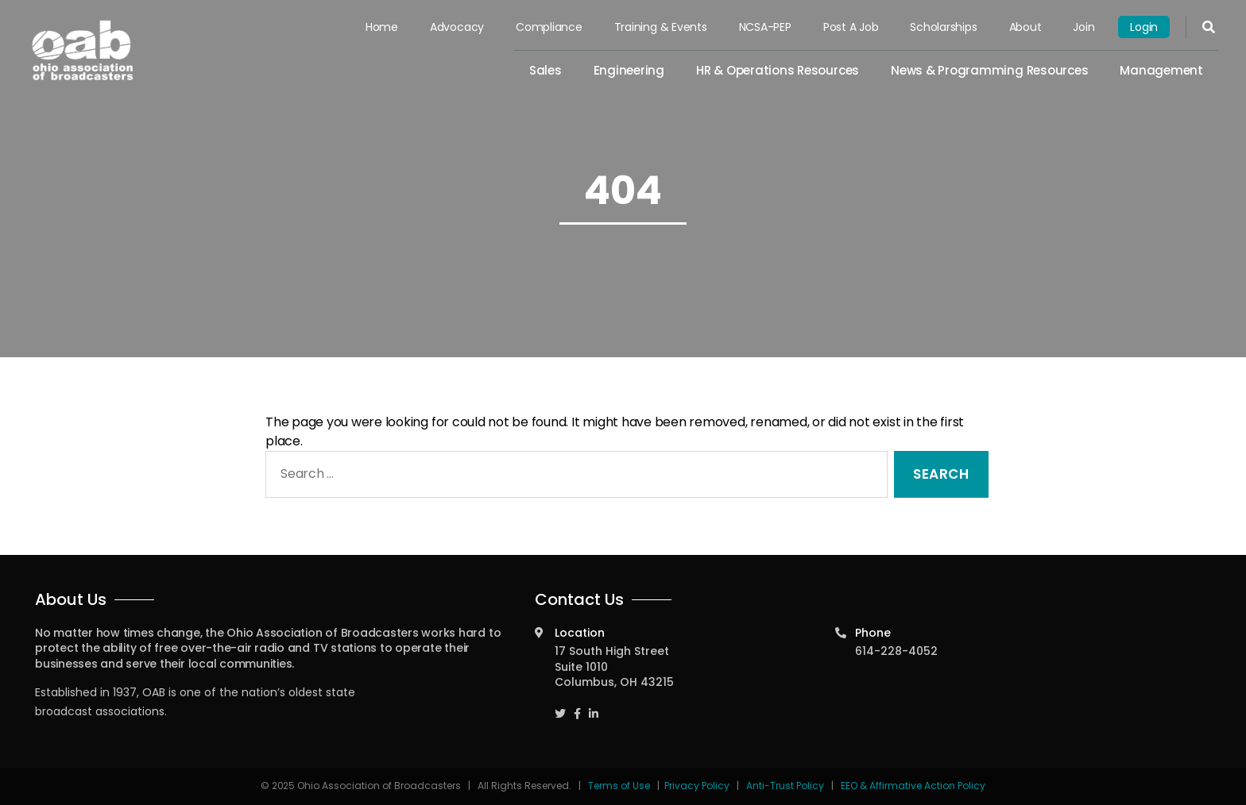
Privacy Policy (696, 785)
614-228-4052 (896, 651)
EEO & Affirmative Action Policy (913, 785)
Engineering (629, 70)
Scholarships (943, 27)
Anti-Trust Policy (785, 785)
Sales (545, 70)
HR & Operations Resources (777, 70)
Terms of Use (620, 785)
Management (1161, 70)
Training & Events (660, 27)
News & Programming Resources (989, 70)
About (1025, 27)
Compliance (549, 27)
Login (1144, 27)
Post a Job (851, 27)
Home (382, 27)
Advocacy (457, 27)
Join (1083, 27)
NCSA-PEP (765, 27)
